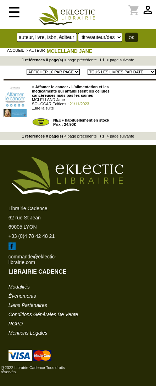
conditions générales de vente (43, 314)
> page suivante (119, 60)
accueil (15, 50)
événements (22, 296)
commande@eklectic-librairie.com (32, 259)
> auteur (35, 50)
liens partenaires (28, 305)
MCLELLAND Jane (69, 51)
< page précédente (80, 60)
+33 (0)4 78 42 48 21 (32, 236)
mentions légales (28, 333)
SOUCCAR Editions (49, 104)
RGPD (16, 323)
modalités (19, 287)
